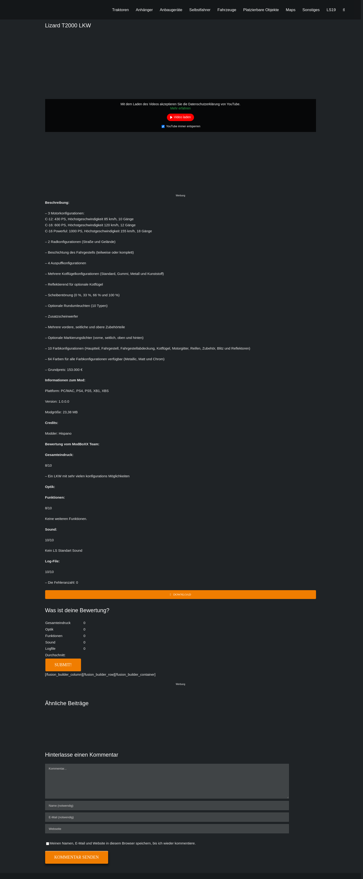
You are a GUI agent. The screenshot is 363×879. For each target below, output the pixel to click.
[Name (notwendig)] (167, 805)
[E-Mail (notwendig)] (167, 817)
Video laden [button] (182, 117)
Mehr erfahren (180, 108)
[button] (344, 9)
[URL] (167, 828)
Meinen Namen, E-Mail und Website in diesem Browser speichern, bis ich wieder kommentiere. (123, 843)
